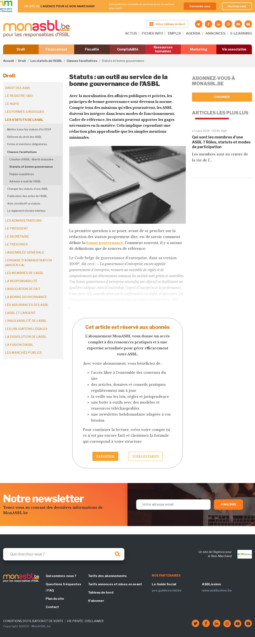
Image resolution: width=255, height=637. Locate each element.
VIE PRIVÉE (75, 621)
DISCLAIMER (94, 621)
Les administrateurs (23, 220)
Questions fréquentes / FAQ (63, 587)
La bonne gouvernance (26, 297)
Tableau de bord (100, 592)
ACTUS (131, 33)
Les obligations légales (26, 329)
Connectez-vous (199, 6)
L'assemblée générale (24, 252)
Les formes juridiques (24, 112)
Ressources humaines (163, 49)
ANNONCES (215, 33)
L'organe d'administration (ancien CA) (28, 262)
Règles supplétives (21, 174)
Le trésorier (16, 244)
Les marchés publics (23, 353)
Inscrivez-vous (237, 6)
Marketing (198, 49)
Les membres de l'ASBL (24, 273)
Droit (21, 49)
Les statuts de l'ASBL (46, 60)
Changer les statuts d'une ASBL (27, 188)
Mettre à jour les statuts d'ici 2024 (29, 129)
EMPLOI (174, 33)
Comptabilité (127, 49)
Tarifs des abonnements (107, 576)
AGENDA (193, 33)
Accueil (8, 60)
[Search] (63, 554)
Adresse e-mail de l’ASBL (25, 181)
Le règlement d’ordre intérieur (26, 210)
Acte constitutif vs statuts (23, 203)
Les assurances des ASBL (27, 305)
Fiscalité (92, 49)
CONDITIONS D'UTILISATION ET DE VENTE (33, 621)
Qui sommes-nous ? (61, 576)
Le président (16, 228)
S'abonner (222, 97)
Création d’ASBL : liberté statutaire (31, 159)
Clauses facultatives (82, 60)
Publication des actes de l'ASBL (27, 196)
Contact (52, 607)
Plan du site (55, 599)
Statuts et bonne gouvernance (31, 166)
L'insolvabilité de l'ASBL (26, 321)
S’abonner (105, 456)
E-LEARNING (241, 33)
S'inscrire (228, 504)
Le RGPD (12, 104)
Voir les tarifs (145, 456)
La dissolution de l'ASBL (25, 337)
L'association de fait (22, 289)
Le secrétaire (17, 236)
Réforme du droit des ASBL (24, 136)
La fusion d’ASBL (19, 345)
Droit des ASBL (18, 88)
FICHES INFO (152, 33)
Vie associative (234, 49)
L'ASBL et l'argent (20, 313)
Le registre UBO (19, 96)
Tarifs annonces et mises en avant (115, 584)
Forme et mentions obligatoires (27, 144)
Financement (56, 49)
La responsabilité (21, 281)
